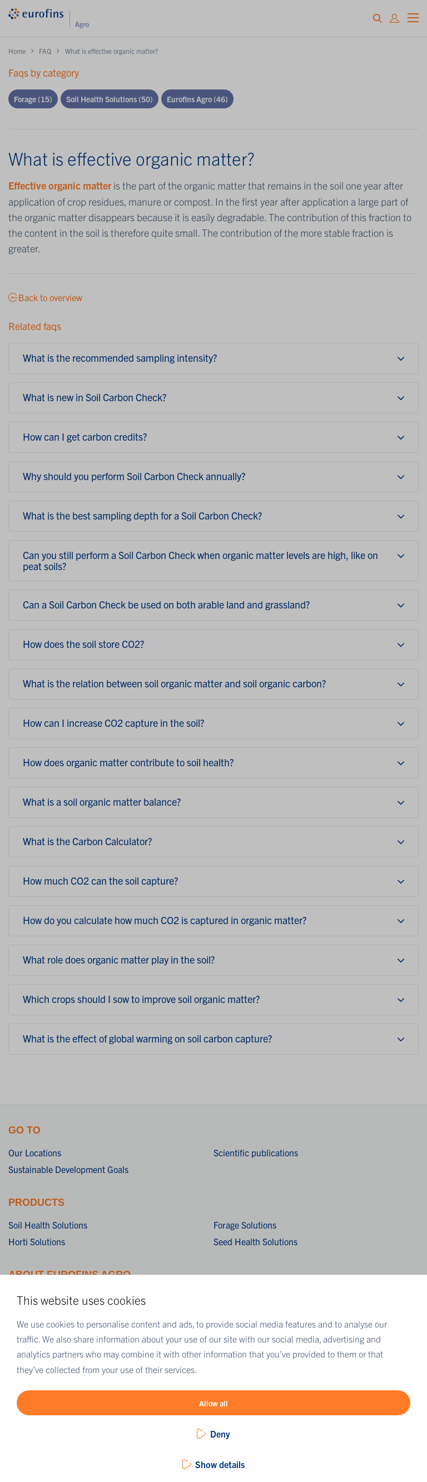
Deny (220, 1433)
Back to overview (45, 297)
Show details (220, 1464)
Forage (33, 99)
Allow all (213, 1403)
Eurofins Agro (197, 99)
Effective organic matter (59, 185)
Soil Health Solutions (109, 99)
